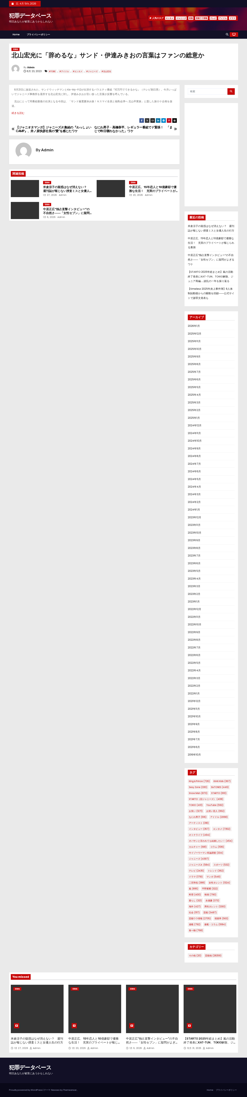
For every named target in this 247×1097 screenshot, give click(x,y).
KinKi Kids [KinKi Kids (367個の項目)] (222, 781)
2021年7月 (194, 739)
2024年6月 (194, 471)
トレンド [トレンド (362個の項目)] (216, 870)
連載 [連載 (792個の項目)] (195, 924)
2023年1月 (194, 601)
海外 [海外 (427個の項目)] (195, 906)
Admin (31, 67)
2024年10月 (195, 441)
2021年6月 (194, 747)
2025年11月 (194, 341)
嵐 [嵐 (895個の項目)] (193, 888)
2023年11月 (194, 525)
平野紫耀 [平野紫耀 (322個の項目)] (210, 888)
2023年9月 (194, 540)
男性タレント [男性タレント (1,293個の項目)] (215, 906)
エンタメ (169, 18)
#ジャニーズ (92, 71)
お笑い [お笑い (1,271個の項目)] (196, 811)
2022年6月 (194, 655)
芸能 (191, 18)
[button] (227, 34)
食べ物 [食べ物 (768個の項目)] (196, 930)
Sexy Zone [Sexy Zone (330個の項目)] (198, 787)
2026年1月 (194, 326)
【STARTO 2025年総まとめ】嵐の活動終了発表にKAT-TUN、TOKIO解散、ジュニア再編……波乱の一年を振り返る (210, 276)
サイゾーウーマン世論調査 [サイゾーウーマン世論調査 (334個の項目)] (206, 852)
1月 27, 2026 (50, 195)
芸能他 (15, 49)
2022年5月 (194, 663)
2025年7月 (194, 372)
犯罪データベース (30, 15)
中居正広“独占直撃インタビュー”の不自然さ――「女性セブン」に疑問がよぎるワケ (66, 213)
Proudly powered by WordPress (26, 1090)
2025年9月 (194, 356)
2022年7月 (194, 647)
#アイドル (64, 71)
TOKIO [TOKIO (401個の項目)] (196, 805)
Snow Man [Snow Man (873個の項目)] (198, 793)
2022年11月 (194, 617)
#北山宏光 (106, 71)
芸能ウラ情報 (201, 18)
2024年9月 (194, 448)
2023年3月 (194, 586)
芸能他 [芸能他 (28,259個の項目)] (213, 955)
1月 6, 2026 (49, 217)
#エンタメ (77, 71)
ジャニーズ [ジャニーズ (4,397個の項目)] (199, 858)
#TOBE (52, 71)
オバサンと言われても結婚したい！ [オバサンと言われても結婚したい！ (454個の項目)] (210, 840)
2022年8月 (194, 640)
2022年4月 (194, 670)
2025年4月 (194, 395)
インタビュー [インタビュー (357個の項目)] (199, 829)
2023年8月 (194, 548)
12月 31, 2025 (194, 1048)
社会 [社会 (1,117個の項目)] (194, 912)
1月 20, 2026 (136, 195)
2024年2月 (194, 502)
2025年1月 (194, 418)
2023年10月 (194, 533)
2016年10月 (194, 754)
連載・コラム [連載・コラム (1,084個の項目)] (215, 924)
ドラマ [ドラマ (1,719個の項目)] (196, 876)
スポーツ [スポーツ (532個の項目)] (221, 864)
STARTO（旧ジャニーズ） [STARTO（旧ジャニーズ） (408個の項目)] (206, 799)
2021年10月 (194, 716)
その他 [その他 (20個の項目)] (195, 955)
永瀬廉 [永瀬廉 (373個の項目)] (212, 900)
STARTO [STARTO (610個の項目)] (219, 793)
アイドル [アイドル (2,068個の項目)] (219, 817)
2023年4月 (194, 579)
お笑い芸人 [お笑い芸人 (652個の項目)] (215, 811)
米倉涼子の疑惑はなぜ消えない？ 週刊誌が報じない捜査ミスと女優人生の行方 (66, 191)
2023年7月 (194, 555)
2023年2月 (194, 594)
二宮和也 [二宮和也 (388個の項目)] (197, 882)
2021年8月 (194, 732)
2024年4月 (194, 487)
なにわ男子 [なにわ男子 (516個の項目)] (198, 817)
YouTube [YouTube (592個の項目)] (214, 805)
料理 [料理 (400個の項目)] (195, 894)
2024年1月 (194, 509)
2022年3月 (194, 678)
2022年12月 (194, 609)
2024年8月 (194, 456)
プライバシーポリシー (38, 34)
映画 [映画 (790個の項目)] (210, 894)
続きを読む (18, 113)
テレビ (213, 18)
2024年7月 (194, 464)
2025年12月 (194, 334)
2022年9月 (194, 632)
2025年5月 (194, 387)
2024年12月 (195, 425)
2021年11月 (194, 709)
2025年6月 (194, 379)
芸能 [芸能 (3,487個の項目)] (210, 912)
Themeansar (70, 1090)
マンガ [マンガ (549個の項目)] (214, 876)
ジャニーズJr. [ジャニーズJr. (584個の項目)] (199, 864)
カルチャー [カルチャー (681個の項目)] (198, 846)
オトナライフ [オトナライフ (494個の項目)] (199, 835)
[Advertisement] (211, 154)
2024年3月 (194, 494)
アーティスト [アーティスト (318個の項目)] (199, 823)
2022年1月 (194, 693)
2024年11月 (194, 433)
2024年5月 (194, 479)
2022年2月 (194, 686)
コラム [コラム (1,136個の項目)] (217, 846)
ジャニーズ (181, 18)
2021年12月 (194, 701)
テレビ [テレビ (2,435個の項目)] (196, 870)
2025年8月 (194, 364)
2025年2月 (194, 410)
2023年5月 (194, 571)
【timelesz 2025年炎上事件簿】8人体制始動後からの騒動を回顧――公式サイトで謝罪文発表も (211, 293)
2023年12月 (194, 517)
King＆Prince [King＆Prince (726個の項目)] (199, 781)
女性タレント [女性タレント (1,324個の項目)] (219, 882)
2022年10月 (194, 624)
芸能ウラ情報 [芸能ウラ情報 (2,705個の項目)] (200, 918)
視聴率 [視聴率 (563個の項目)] (221, 918)
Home (16, 34)
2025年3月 (194, 402)
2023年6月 (194, 563)
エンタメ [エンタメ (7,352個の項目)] (221, 829)
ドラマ (232, 18)
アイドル (223, 18)
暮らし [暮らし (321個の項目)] (195, 900)
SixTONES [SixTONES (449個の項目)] (220, 787)
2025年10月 (195, 349)
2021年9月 (194, 724)
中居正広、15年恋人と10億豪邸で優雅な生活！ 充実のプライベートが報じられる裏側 (152, 191)
